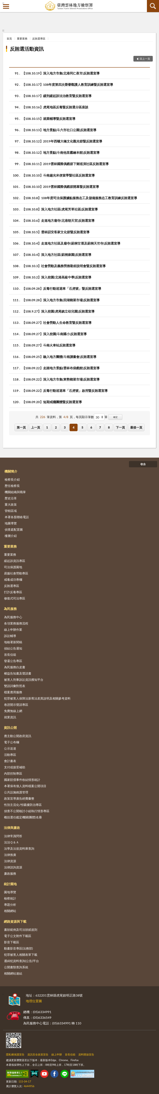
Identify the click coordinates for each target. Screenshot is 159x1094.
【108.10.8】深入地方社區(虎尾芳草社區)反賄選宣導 (60, 209)
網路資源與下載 (15, 921)
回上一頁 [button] (145, 58)
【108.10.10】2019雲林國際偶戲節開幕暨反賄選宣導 (60, 186)
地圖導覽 (11, 523)
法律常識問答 (13, 836)
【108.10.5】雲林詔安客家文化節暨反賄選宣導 (55, 232)
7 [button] (100, 427)
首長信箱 (10, 654)
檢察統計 (10, 898)
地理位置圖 (34, 1001)
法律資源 (10, 861)
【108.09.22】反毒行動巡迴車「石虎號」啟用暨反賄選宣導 (65, 390)
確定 (115, 417)
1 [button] (47, 427)
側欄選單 (6, 6)
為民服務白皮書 (14, 667)
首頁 (9, 38)
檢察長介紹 (12, 479)
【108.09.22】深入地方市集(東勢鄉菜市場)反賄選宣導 (61, 379)
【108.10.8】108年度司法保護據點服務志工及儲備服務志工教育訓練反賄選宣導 (79, 198)
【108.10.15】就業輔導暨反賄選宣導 (48, 118)
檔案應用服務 (13, 692)
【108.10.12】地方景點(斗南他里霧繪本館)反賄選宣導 (61, 152)
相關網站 (10, 911)
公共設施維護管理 (16, 792)
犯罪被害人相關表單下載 (20, 954)
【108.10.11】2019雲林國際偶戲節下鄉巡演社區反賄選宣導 (65, 163)
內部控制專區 (13, 773)
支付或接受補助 (14, 767)
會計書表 (10, 761)
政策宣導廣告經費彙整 (19, 798)
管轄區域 (11, 510)
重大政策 (11, 504)
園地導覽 (10, 892)
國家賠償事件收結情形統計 (22, 779)
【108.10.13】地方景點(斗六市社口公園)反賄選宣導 (59, 130)
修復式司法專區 (14, 598)
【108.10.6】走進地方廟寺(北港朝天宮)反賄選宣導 (58, 220)
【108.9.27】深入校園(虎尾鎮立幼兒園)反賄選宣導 (58, 311)
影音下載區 (11, 942)
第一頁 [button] (21, 427)
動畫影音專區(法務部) (18, 948)
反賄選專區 (38, 38)
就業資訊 (10, 717)
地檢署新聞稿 (13, 642)
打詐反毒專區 (13, 592)
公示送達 (10, 748)
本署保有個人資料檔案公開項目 (25, 786)
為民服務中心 (13, 617)
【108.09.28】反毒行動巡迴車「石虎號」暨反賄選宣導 (61, 288)
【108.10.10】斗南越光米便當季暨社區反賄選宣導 (58, 175)
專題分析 (10, 904)
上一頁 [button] (35, 427)
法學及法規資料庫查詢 (19, 848)
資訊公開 (10, 727)
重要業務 (22, 38)
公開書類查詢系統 (16, 967)
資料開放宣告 (86, 1054)
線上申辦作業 (13, 629)
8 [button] (109, 427)
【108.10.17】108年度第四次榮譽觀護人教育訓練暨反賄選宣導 (67, 84)
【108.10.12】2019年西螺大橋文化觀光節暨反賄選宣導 (62, 141)
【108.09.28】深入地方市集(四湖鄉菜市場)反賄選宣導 (61, 300)
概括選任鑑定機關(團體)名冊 (23, 817)
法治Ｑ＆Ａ (11, 842)
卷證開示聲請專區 (16, 704)
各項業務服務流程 (16, 623)
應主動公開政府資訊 (17, 736)
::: (3, 3)
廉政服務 (10, 873)
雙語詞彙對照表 (14, 686)
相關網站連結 (13, 973)
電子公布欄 (11, 742)
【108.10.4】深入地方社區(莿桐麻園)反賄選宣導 (56, 254)
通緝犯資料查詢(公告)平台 (21, 961)
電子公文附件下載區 (17, 936)
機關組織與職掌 (15, 492)
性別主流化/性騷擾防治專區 (23, 804)
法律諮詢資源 (13, 867)
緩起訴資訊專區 (14, 561)
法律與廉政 (12, 827)
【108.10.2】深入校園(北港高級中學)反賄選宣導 (56, 277)
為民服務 (10, 609)
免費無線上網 (13, 711)
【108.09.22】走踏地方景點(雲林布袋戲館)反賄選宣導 (61, 368)
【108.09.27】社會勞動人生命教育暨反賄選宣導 (56, 322)
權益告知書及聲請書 (17, 673)
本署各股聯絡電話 (17, 517)
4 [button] (74, 427)
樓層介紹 (11, 536)
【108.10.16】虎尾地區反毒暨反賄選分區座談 (55, 107)
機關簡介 (10, 471)
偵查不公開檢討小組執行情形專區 (26, 811)
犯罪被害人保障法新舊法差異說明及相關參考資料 (37, 698)
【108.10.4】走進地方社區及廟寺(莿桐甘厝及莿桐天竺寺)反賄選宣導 (71, 243)
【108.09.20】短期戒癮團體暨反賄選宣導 (52, 402)
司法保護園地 (13, 567)
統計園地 (10, 884)
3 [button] (65, 427)
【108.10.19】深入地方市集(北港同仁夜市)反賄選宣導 (61, 73)
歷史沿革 (11, 498)
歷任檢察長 (12, 485)
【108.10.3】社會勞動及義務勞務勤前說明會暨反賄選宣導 (64, 266)
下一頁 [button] (120, 427)
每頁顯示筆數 (85, 417)
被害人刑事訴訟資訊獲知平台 (23, 679)
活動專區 (10, 754)
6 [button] (91, 427)
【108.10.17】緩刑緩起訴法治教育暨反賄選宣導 (56, 95)
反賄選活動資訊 (27, 49)
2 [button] (56, 427)
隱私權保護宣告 (15, 1054)
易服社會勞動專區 (16, 573)
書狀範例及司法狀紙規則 (20, 929)
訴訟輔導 (10, 636)
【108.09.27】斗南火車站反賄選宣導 (48, 345)
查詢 (153, 6)
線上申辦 (56, 1054)
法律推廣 (10, 855)
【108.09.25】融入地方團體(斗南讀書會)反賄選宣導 (59, 356)
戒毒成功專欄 (13, 579)
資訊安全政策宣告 (37, 1054)
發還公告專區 (13, 661)
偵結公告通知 (13, 648)
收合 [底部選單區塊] (143, 464)
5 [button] (82, 427)
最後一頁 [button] (136, 427)
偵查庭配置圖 (14, 529)
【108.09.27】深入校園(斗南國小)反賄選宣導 (54, 334)
